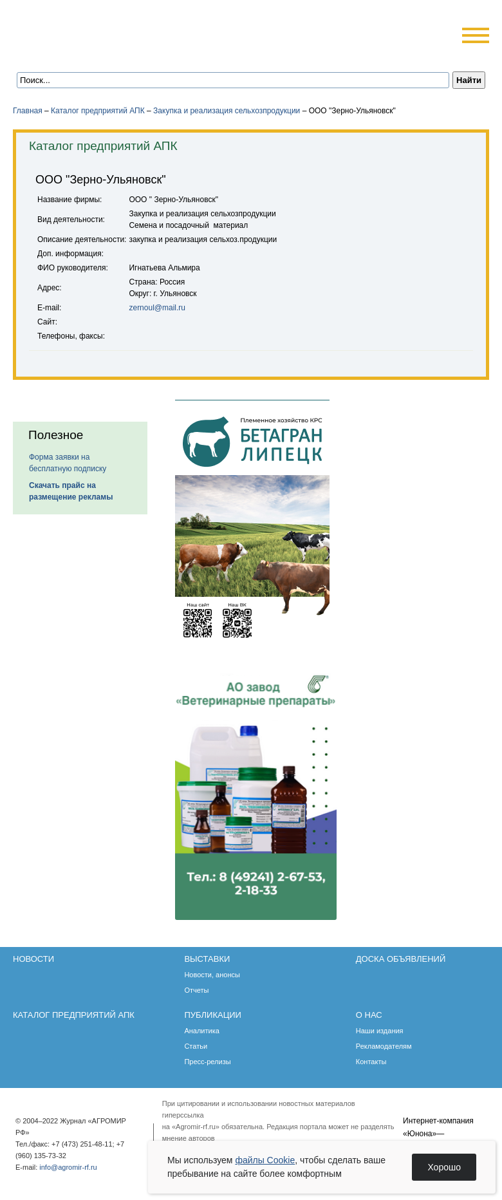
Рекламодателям (384, 1046)
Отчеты (196, 990)
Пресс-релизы (207, 1061)
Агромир (95, 30)
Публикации (212, 1015)
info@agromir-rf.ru (68, 1167)
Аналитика (201, 1031)
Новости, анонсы (212, 975)
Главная (27, 110)
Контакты (371, 1061)
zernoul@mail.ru (157, 307)
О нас (369, 1015)
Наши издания (380, 1031)
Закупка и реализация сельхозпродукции (226, 110)
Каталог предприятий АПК (98, 110)
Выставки (207, 959)
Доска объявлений (400, 959)
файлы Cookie (265, 1160)
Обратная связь (89, 53)
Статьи (195, 1046)
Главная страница (72, 53)
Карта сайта (107, 53)
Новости (33, 959)
